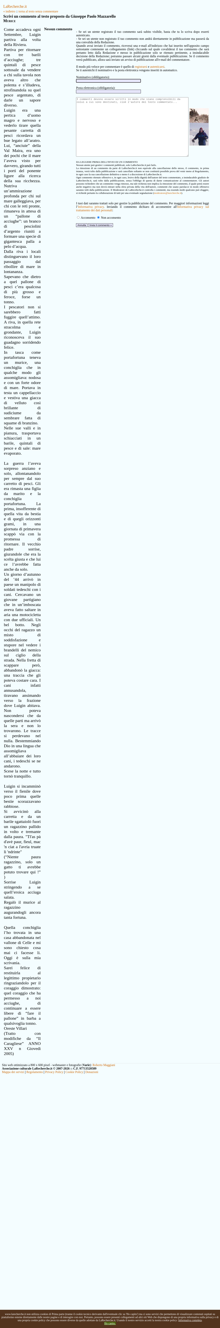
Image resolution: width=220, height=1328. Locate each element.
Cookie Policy (74, 1304)
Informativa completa (190, 1320)
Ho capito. (110, 1323)
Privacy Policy (54, 1304)
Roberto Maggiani (103, 1297)
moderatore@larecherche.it (90, 201)
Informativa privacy (76, 215)
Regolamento (34, 1304)
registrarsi (127, 63)
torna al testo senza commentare (38, 11)
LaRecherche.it (15, 6)
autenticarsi (144, 63)
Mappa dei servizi (13, 1304)
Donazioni (91, 1304)
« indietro (9, 11)
